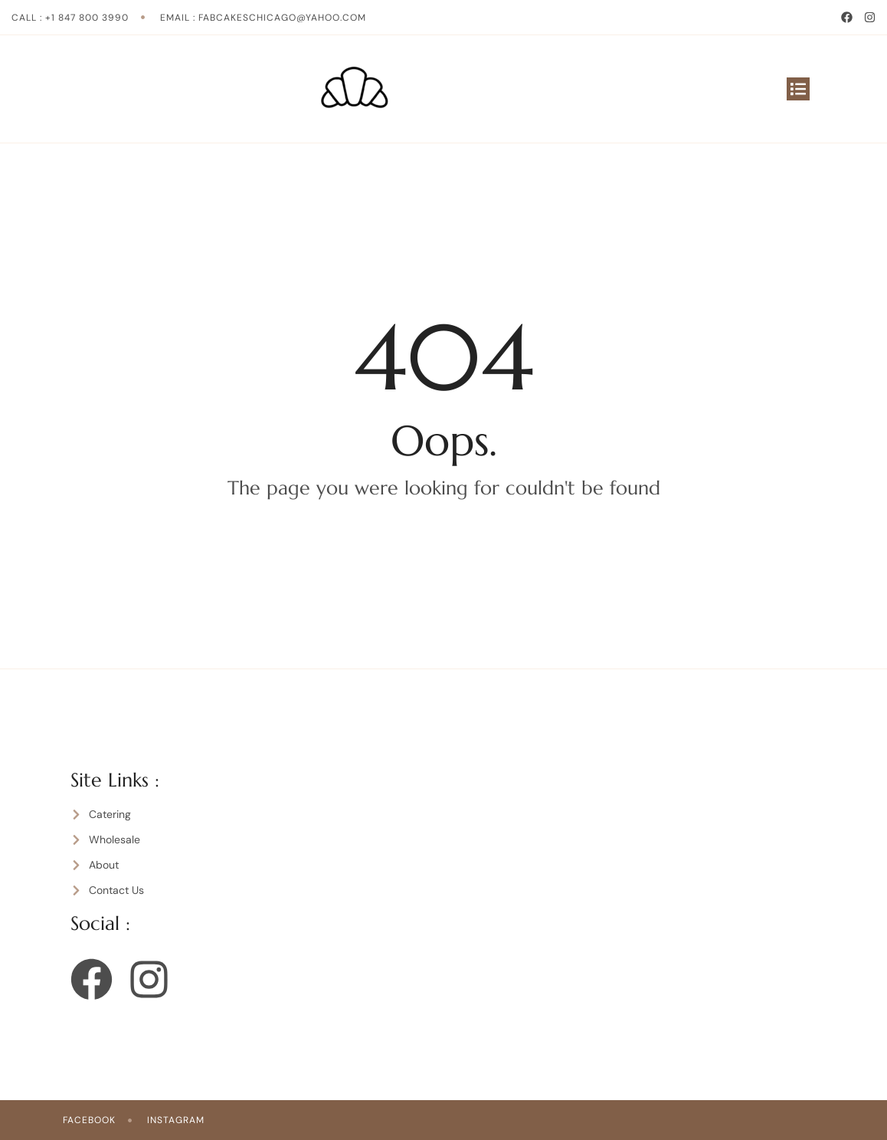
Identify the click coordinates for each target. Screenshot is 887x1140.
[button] (798, 88)
